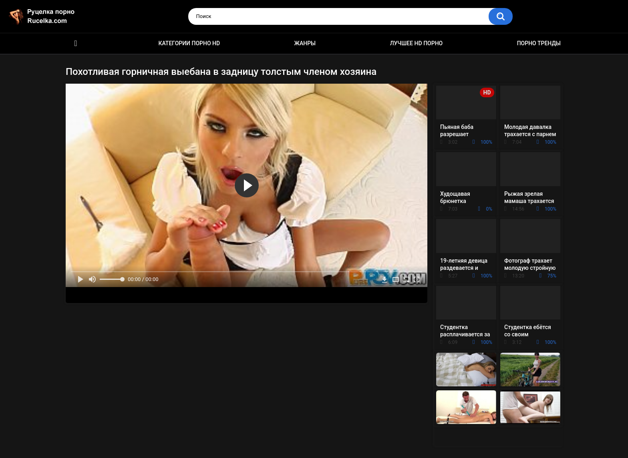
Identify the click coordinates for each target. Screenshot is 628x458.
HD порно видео (76, 43)
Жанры (305, 43)
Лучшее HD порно (416, 43)
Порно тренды (539, 43)
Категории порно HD (189, 43)
